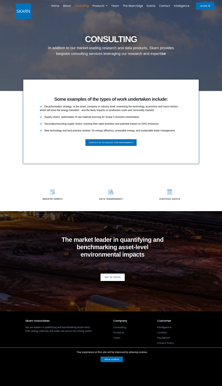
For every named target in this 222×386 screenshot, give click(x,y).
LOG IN (205, 6)
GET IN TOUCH (113, 278)
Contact (164, 6)
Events (151, 6)
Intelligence (181, 6)
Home (55, 6)
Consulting (81, 6)
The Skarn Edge (133, 6)
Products (98, 6)
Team (115, 6)
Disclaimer (163, 338)
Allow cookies (112, 359)
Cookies (162, 333)
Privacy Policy (165, 344)
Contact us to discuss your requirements (111, 143)
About (67, 6)
